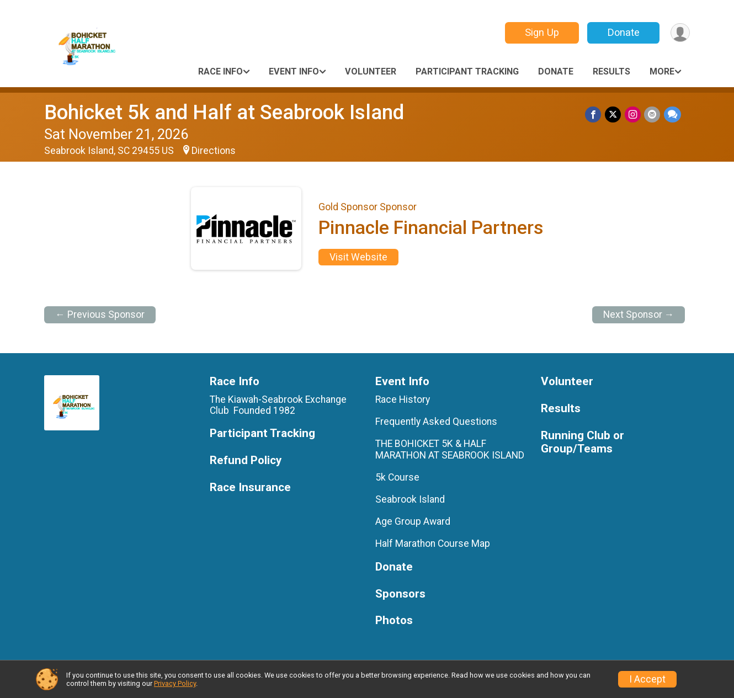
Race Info (220, 71)
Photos (394, 620)
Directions (214, 150)
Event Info (294, 71)
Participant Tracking (467, 71)
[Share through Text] (672, 114)
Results (611, 71)
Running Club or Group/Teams (582, 442)
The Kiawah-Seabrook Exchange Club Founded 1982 (278, 405)
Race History (402, 399)
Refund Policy (245, 460)
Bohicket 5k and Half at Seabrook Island (224, 112)
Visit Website (358, 257)
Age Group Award (412, 521)
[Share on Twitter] (614, 114)
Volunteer (370, 71)
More (662, 71)
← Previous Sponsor (100, 314)
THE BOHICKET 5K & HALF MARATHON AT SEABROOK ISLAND (449, 449)
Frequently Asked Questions (436, 421)
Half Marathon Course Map (432, 543)
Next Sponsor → (638, 314)
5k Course (397, 477)
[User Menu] (679, 33)
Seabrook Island (410, 499)
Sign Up (541, 32)
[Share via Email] (653, 114)
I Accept (647, 679)
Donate (623, 32)
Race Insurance (250, 487)
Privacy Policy (175, 683)
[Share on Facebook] (595, 114)
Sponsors (400, 594)
